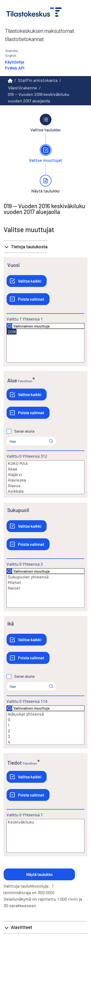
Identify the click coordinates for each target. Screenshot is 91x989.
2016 (12, 331)
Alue (12, 380)
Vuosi (13, 265)
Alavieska (45, 480)
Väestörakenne (22, 87)
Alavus (45, 485)
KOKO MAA (45, 463)
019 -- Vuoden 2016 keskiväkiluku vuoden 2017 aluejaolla (38, 97)
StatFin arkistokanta (38, 80)
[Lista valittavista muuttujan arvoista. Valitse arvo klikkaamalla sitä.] (45, 346)
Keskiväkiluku (45, 822)
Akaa (45, 469)
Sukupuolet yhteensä (45, 577)
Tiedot (14, 763)
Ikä (10, 623)
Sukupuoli (18, 510)
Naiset (45, 588)
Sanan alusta (24, 431)
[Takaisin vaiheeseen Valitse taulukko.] (45, 123)
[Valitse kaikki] (27, 281)
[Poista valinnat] (28, 299)
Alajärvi (45, 474)
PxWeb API (14, 67)
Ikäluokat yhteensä (45, 714)
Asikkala (45, 491)
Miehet (45, 582)
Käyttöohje (14, 61)
